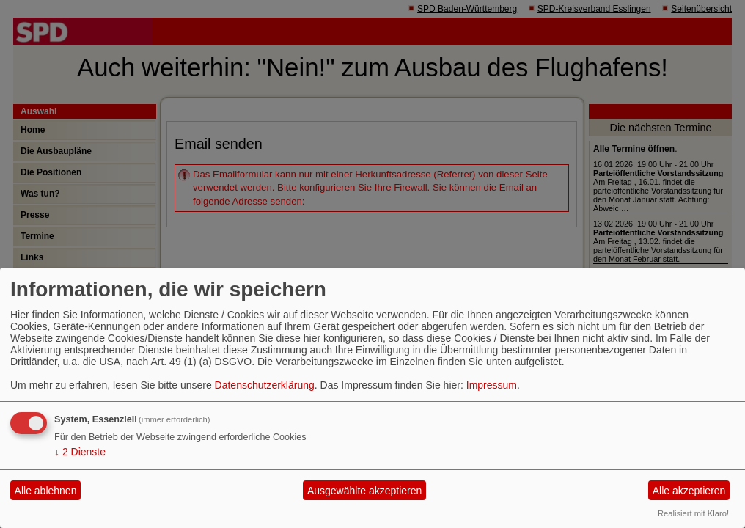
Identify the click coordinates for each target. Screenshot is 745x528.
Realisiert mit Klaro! (693, 513)
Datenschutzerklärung (265, 385)
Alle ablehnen (46, 490)
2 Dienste (80, 452)
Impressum (491, 385)
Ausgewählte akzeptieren (364, 490)
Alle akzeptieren (689, 490)
